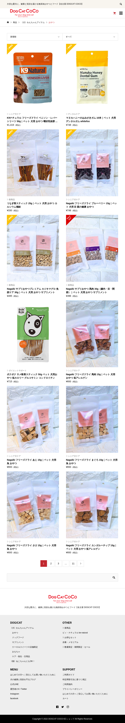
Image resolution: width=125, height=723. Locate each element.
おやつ (15, 633)
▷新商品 (66, 628)
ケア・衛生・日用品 (21, 656)
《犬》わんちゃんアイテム (22, 628)
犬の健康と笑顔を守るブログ (23, 679)
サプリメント (18, 642)
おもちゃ (16, 652)
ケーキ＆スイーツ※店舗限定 (25, 647)
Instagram (14, 694)
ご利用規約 (67, 684)
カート (65, 698)
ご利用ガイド (68, 675)
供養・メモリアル (70, 642)
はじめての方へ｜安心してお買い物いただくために (33, 675)
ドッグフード (18, 637)
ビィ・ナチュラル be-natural (75, 633)
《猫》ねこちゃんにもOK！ (22, 661)
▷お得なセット (69, 637)
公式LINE (14, 684)
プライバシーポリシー (72, 689)
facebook (14, 698)
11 (73, 563)
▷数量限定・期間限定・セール (76, 647)
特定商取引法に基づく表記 (74, 679)
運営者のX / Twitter (18, 689)
